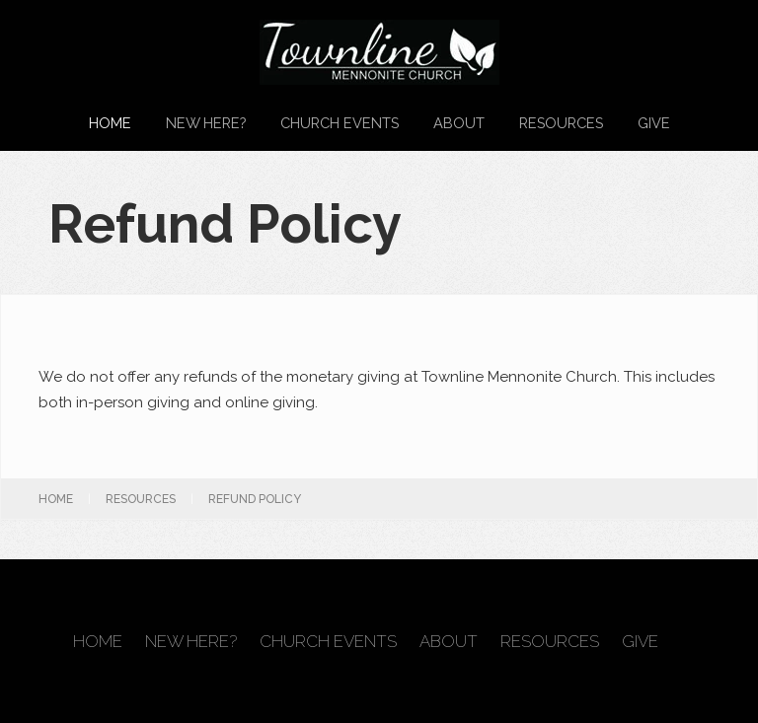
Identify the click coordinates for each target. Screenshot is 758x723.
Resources (561, 122)
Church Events (339, 122)
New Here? (206, 122)
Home (110, 122)
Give (654, 122)
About (459, 122)
